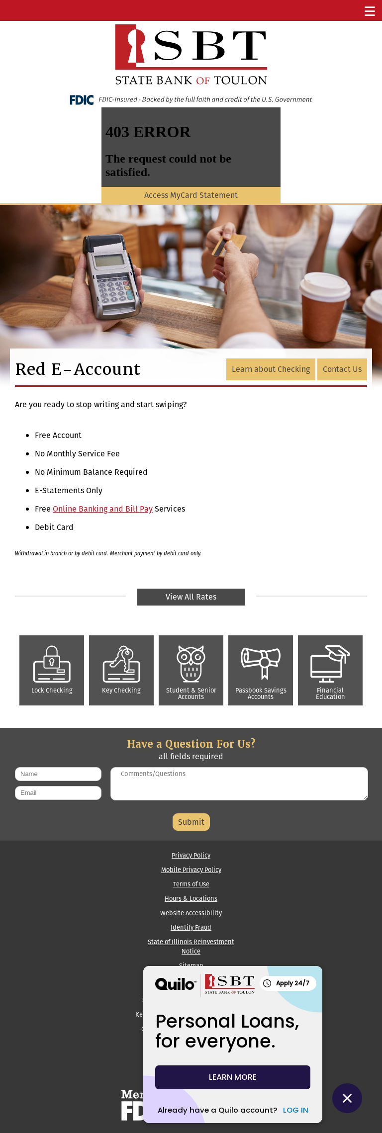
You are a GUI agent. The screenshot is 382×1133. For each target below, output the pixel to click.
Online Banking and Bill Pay (103, 509)
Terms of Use (191, 884)
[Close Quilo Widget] (347, 1098)
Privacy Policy (191, 855)
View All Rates (191, 597)
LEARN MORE (233, 1077)
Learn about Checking (271, 369)
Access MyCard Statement (191, 195)
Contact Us (342, 369)
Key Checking (121, 670)
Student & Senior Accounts (191, 673)
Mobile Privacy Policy (191, 869)
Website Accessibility (191, 913)
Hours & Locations (191, 898)
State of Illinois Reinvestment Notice (191, 946)
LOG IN (295, 1110)
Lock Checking (52, 670)
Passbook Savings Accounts (260, 673)
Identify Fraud (191, 927)
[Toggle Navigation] (370, 10)
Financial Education (330, 673)
